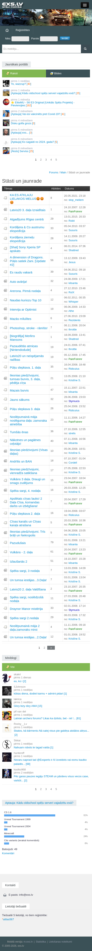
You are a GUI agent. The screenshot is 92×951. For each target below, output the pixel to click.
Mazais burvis (19, 390)
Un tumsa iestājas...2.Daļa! (28, 637)
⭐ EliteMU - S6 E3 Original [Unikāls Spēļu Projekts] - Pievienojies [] (46, 102)
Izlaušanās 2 (18, 561)
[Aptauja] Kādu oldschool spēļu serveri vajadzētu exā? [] (46, 92)
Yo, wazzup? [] (46, 83)
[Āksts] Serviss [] (46, 150)
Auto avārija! (18, 281)
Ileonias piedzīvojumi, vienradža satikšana (24, 471)
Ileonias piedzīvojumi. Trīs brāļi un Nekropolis (27, 533)
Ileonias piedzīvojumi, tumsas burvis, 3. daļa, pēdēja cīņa (25, 379)
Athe (71, 310)
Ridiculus (74, 368)
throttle (73, 329)
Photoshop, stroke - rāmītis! (28, 328)
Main (63, 172)
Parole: (44, 38)
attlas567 (8, 919)
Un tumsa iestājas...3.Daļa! (28, 580)
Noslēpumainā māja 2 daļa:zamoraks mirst (25, 627)
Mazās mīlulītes (20, 319)
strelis (72, 433)
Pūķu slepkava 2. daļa (25, 513)
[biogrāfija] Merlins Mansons (22, 337)
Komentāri (8, 853)
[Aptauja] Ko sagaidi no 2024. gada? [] (46, 141)
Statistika (41, 941)
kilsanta (73, 283)
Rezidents (74, 320)
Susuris (73, 230)
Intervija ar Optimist (23, 309)
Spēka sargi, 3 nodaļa (25, 570)
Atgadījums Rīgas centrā (27, 219)
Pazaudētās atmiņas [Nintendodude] (24, 347)
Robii (72, 220)
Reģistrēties (23, 30)
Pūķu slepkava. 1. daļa (25, 367)
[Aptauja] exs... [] (46, 131)
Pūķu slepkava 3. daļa (25, 409)
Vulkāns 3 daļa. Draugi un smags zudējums (27, 481)
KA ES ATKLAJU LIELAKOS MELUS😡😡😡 (27, 198)
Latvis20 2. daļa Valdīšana (28, 589)
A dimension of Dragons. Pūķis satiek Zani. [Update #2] (28, 260)
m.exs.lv (28, 941)
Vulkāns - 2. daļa (21, 552)
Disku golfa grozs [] (46, 122)
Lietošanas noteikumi (60, 941)
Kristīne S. (75, 380)
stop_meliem (76, 199)
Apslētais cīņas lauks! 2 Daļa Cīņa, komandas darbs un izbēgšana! (26, 502)
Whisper (73, 301)
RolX (71, 292)
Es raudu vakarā (21, 272)
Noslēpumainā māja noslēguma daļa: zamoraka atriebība (28, 420)
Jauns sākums (20, 399)
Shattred (74, 250)
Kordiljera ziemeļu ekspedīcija (22, 239)
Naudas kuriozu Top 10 (25, 300)
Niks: (17, 38)
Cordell (73, 462)
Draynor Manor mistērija (26, 608)
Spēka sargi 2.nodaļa (24, 618)
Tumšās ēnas (19, 432)
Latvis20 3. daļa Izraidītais (27, 210)
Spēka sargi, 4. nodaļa (25, 490)
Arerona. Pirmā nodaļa (25, 291)
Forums (53, 172)
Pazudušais (18, 543)
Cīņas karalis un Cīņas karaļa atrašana (25, 523)
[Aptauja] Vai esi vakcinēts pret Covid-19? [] (46, 113)
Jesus (72, 262)
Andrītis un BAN (21, 461)
